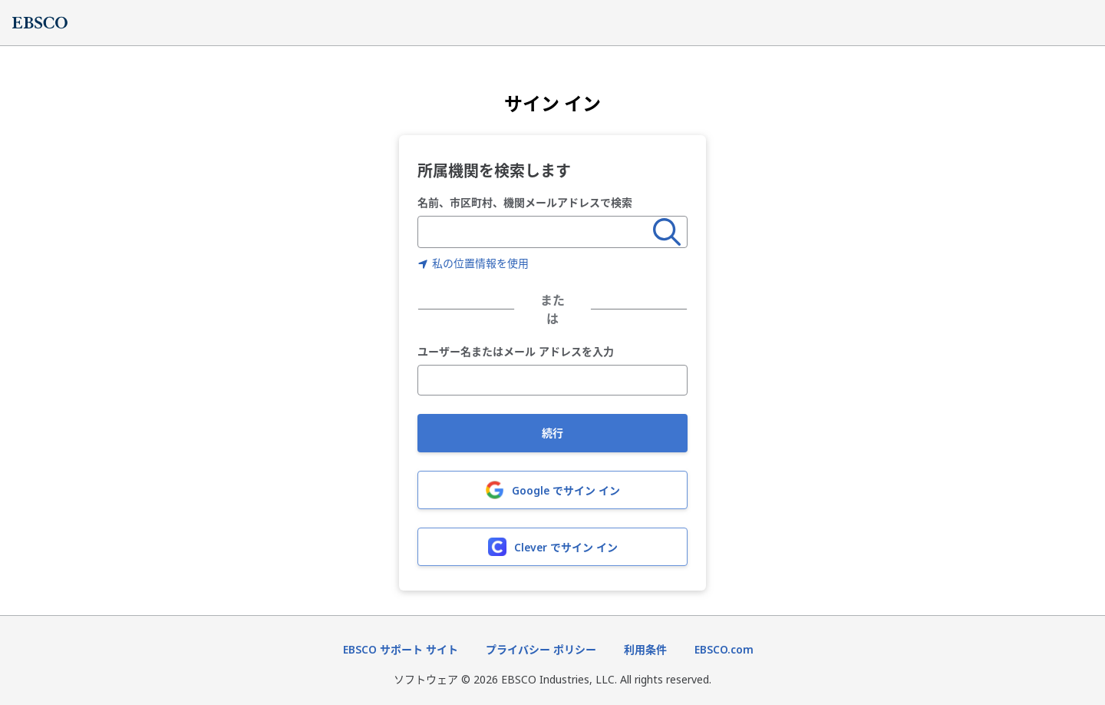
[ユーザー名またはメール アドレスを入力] (552, 380)
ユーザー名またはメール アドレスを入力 (515, 352)
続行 (552, 432)
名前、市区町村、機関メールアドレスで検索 (524, 202)
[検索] (667, 232)
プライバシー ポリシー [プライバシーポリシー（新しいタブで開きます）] (541, 649)
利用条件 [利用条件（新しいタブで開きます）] (645, 649)
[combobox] (535, 231)
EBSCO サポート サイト (400, 649)
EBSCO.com (724, 649)
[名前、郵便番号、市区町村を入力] (535, 231)
